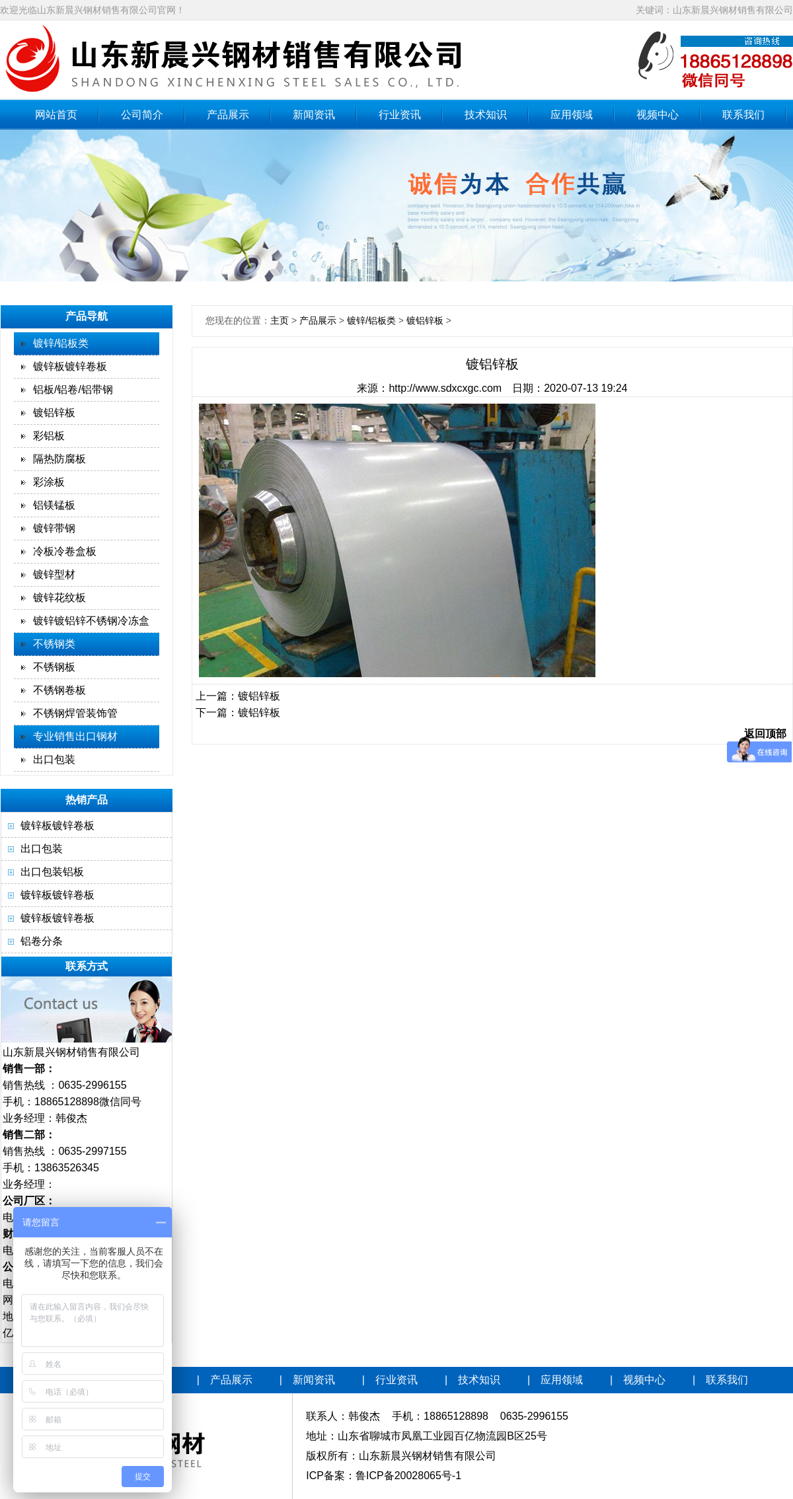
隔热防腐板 (59, 458)
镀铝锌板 (54, 412)
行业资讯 (400, 114)
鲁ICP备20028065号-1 (408, 1475)
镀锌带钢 (54, 528)
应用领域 (571, 114)
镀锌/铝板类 (61, 343)
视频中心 (657, 114)
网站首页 (56, 114)
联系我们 (743, 114)
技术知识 (486, 114)
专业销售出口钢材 (75, 736)
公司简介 (142, 114)
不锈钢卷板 (59, 690)
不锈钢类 (54, 643)
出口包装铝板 (52, 871)
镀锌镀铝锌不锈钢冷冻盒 (91, 620)
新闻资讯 (314, 114)
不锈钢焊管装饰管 (75, 713)
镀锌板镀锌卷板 (70, 366)
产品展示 (228, 114)
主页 (279, 320)
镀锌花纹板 (59, 597)
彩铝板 (49, 435)
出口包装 (54, 759)
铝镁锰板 (54, 505)
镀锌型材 (54, 574)
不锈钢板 (54, 667)
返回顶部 (765, 733)
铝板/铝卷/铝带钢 (73, 389)
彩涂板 (49, 482)
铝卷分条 (41, 941)
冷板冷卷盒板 (64, 551)
